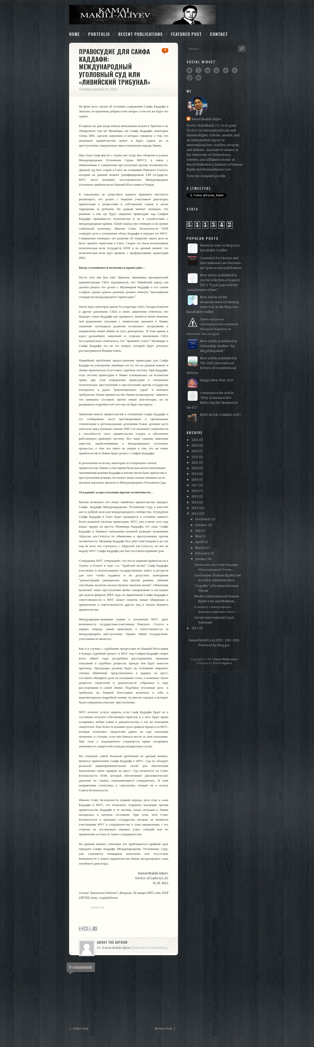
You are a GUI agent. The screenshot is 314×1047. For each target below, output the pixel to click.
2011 (194, 628)
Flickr (207, 70)
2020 (194, 468)
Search (242, 48)
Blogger (223, 645)
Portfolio (99, 34)
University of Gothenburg (149, 948)
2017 (194, 485)
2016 (194, 491)
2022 (194, 457)
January (201, 559)
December (203, 519)
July (198, 530)
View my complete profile (206, 176)
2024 (194, 445)
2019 (194, 474)
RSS (198, 78)
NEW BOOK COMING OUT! (220, 415)
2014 (194, 502)
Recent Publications (140, 34)
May (198, 536)
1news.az (97, 907)
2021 (194, 462)
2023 (194, 451)
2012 (194, 513)
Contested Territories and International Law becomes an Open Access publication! (221, 263)
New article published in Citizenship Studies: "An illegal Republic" (218, 346)
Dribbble (189, 70)
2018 (194, 479)
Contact (219, 34)
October (201, 525)
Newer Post (163, 1028)
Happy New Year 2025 (216, 380)
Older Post (80, 1028)
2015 (194, 496)
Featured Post (186, 34)
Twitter (217, 70)
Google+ (226, 70)
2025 (194, 440)
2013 (194, 508)
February (202, 553)
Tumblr (235, 70)
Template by (214, 663)
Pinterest (189, 78)
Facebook (198, 70)
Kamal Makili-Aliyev (206, 119)
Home (74, 34)
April (199, 542)
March (200, 548)
